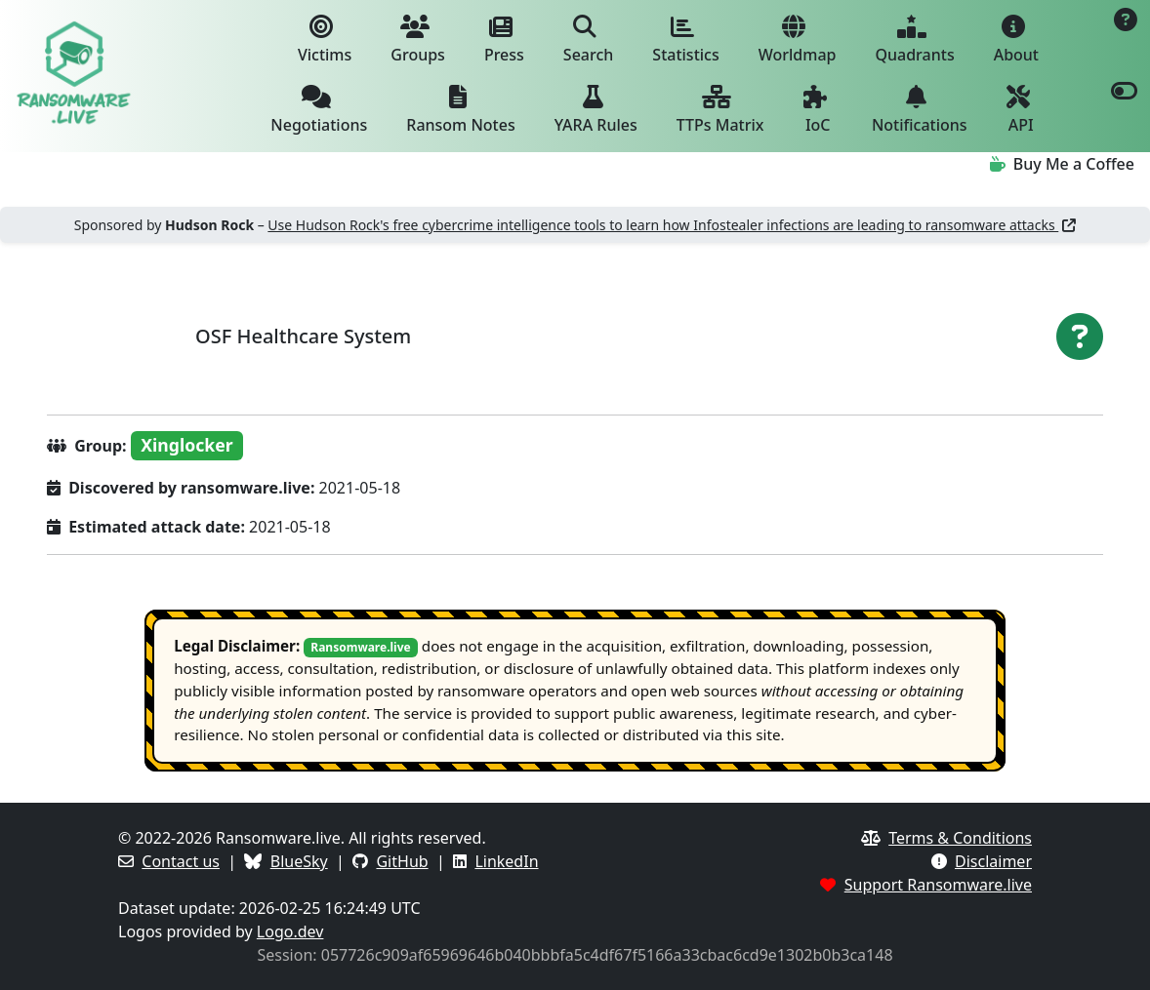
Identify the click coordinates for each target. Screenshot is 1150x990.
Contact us (181, 861)
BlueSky (299, 861)
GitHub (402, 861)
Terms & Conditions (960, 838)
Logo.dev (290, 931)
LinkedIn (506, 861)
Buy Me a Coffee (1062, 164)
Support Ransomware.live (938, 884)
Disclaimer (993, 861)
